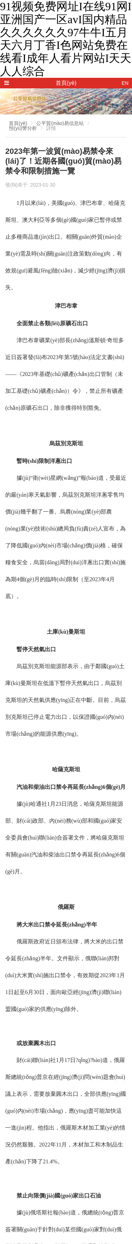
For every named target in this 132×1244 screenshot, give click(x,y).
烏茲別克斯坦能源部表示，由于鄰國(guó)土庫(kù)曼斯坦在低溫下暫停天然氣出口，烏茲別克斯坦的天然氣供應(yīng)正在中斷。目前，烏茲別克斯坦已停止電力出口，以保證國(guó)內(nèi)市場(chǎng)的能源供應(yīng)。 (65, 700)
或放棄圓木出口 (36, 1043)
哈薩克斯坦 (66, 769)
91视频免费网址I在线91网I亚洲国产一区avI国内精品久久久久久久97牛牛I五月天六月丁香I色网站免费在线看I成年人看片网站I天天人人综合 (65, 38)
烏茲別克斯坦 (66, 443)
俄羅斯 (66, 907)
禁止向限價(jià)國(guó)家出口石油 (59, 1196)
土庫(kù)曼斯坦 (66, 632)
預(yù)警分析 (23, 128)
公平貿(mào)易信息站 (60, 123)
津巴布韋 (66, 306)
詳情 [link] (51, 128)
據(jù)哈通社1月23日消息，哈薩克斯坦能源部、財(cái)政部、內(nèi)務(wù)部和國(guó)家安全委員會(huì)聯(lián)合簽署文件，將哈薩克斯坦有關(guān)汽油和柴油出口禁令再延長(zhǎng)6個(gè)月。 (65, 837)
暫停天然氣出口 (36, 649)
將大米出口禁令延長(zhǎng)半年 (57, 925)
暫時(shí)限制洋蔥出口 (44, 461)
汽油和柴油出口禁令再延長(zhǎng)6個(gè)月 (71, 787)
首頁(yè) (18, 123)
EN (125, 83)
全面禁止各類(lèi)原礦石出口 (52, 323)
